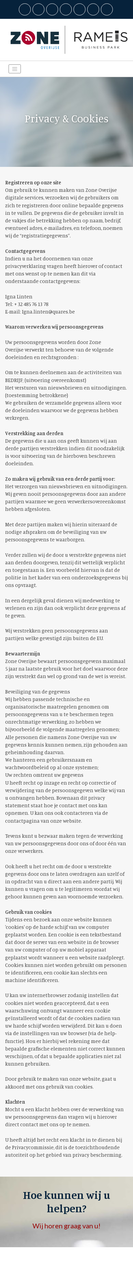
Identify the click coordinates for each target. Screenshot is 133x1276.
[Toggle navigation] (15, 68)
